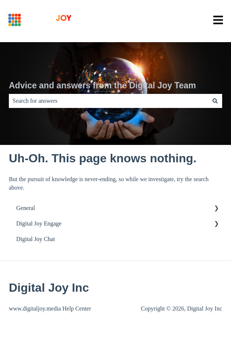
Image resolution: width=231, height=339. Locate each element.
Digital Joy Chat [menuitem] (35, 239)
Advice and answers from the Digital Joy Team (102, 85)
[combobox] (108, 101)
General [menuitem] (25, 208)
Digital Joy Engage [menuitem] (39, 223)
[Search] (215, 101)
